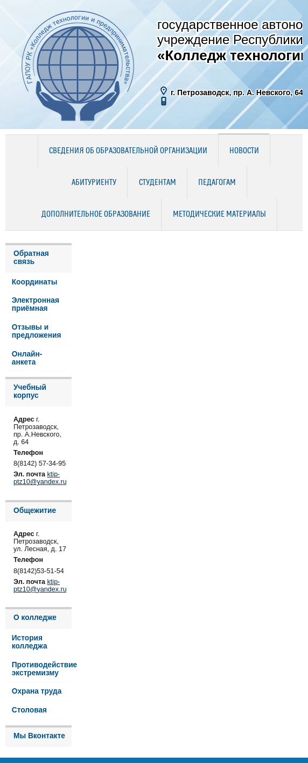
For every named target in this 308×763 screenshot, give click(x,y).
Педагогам (217, 183)
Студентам (157, 183)
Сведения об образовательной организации (128, 151)
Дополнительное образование (95, 214)
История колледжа (29, 642)
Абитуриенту (94, 183)
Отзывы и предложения (36, 331)
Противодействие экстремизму (42, 669)
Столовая (29, 710)
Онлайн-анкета (27, 358)
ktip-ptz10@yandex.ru (40, 478)
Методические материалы (219, 214)
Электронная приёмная (35, 304)
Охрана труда (37, 691)
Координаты (35, 282)
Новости (244, 151)
